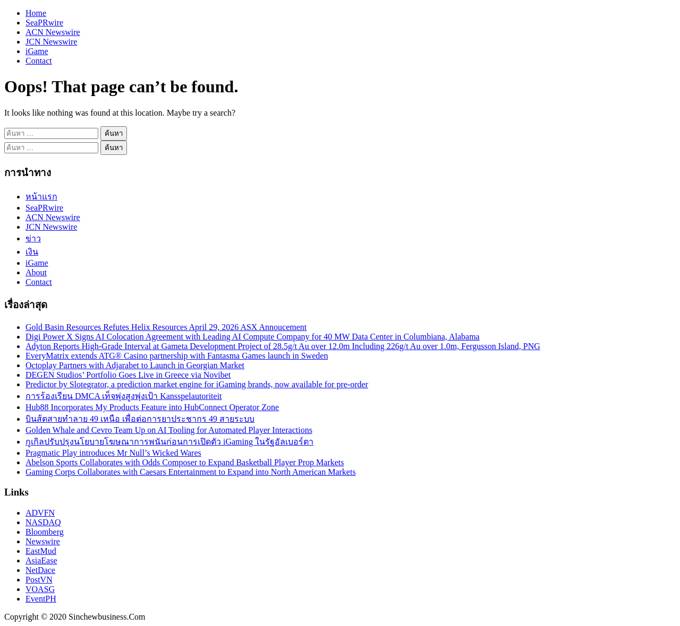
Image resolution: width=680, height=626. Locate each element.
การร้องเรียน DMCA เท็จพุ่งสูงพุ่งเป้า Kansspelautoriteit (124, 396)
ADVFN (40, 512)
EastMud (41, 550)
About (36, 272)
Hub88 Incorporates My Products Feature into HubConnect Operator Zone (152, 407)
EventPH (41, 598)
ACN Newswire (53, 32)
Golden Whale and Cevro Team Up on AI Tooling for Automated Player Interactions (169, 429)
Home (36, 13)
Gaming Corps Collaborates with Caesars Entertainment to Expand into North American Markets (191, 471)
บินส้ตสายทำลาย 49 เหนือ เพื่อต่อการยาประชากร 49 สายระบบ (140, 418)
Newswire (43, 541)
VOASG (40, 589)
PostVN (39, 579)
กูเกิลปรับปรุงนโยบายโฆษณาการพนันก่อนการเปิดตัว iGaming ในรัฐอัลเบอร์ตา (169, 441)
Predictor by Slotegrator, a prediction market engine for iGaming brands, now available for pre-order (197, 384)
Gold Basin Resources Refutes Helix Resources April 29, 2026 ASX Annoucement (166, 327)
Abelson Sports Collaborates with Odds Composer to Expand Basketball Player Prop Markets (185, 462)
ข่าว (33, 238)
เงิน (32, 251)
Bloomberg (45, 531)
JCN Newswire (51, 41)
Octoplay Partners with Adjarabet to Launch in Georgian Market (135, 365)
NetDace (40, 570)
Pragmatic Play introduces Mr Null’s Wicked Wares (113, 452)
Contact (39, 60)
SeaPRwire (44, 22)
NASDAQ (43, 522)
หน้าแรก (41, 196)
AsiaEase (41, 560)
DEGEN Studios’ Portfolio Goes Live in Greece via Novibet (128, 374)
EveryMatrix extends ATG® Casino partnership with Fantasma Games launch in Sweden (177, 355)
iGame (37, 51)
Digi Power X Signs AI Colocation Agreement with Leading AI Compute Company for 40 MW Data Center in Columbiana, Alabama (253, 336)
